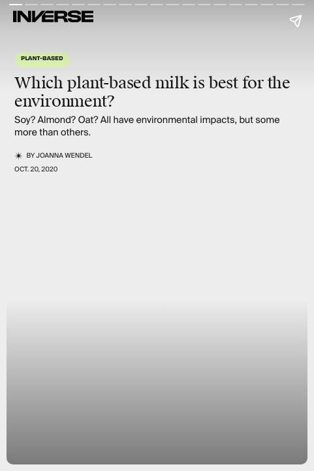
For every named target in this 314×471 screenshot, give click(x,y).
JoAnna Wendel (65, 156)
